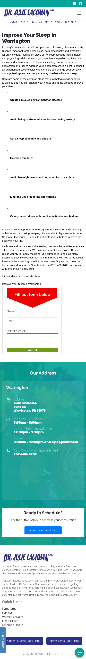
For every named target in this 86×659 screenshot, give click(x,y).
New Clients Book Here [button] (64, 641)
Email (10, 321)
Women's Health (12, 616)
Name (10, 311)
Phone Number (16, 330)
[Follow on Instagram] (75, 3)
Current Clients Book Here (23, 641)
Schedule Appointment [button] (43, 530)
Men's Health (10, 620)
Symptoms (9, 608)
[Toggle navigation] (79, 13)
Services (7, 612)
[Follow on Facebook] (80, 3)
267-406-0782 (25, 454)
